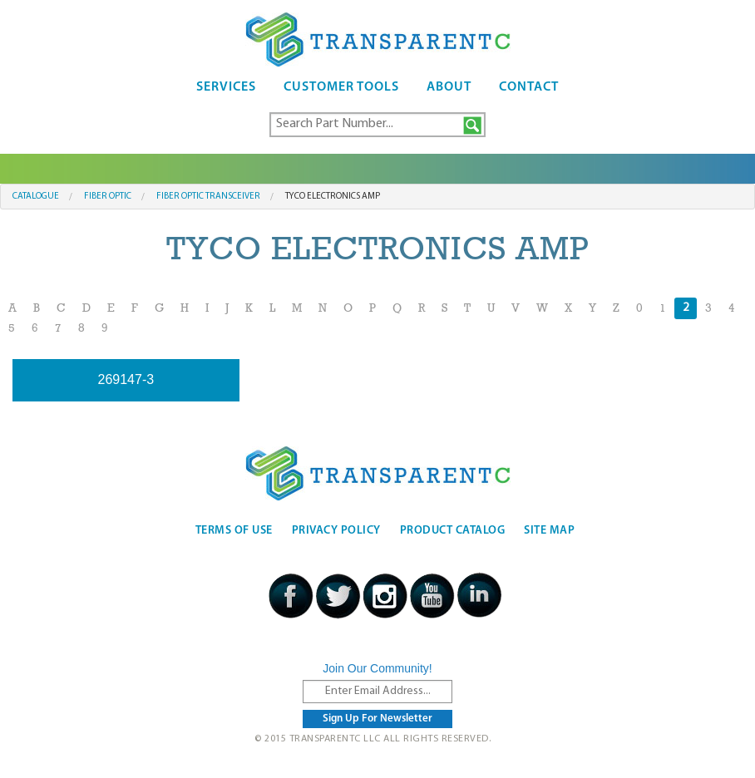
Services (226, 87)
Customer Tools (341, 87)
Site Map (549, 530)
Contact (529, 87)
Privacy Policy (336, 530)
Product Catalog (453, 530)
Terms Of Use (234, 530)
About (449, 87)
